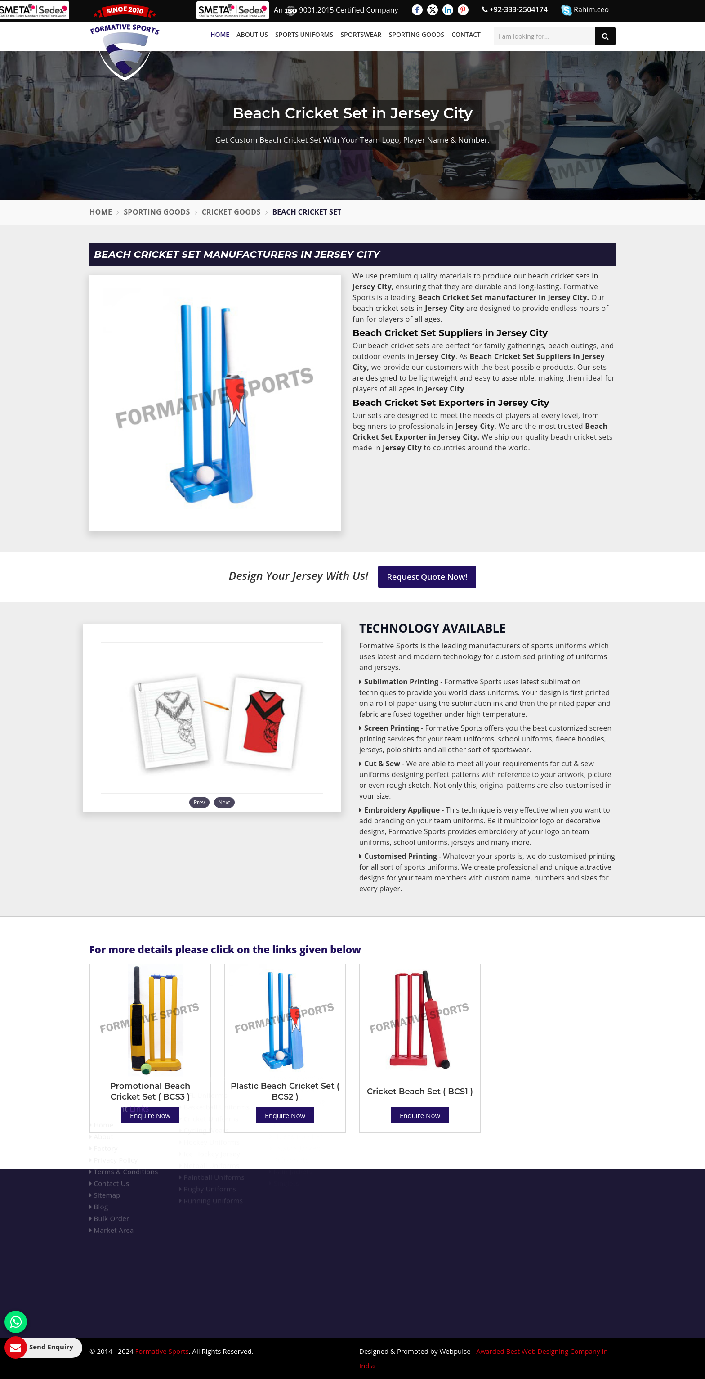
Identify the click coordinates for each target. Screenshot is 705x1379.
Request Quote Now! (427, 576)
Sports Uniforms (304, 34)
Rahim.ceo (585, 10)
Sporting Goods (416, 34)
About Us (252, 34)
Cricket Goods (231, 212)
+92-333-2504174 (515, 9)
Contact (466, 34)
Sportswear (360, 34)
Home (219, 34)
